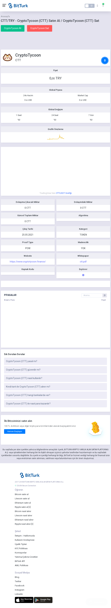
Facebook (19, 585)
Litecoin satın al (22, 498)
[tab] (55, 361)
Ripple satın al (21, 507)
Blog (17, 577)
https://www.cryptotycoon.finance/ (28, 261)
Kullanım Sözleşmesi (24, 540)
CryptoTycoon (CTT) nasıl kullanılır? (24, 378)
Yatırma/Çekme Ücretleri (26, 557)
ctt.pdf (83, 261)
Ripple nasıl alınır (23, 524)
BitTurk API (20, 561)
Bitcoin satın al (22, 494)
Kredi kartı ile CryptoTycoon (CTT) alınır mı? (28, 386)
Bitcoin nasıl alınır (23, 511)
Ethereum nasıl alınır (24, 520)
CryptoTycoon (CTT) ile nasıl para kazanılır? (28, 403)
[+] (30, 507)
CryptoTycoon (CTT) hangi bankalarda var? (28, 395)
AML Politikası (21, 565)
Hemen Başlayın (14, 431)
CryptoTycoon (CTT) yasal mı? (21, 361)
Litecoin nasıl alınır (23, 515)
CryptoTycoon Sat (39, 28)
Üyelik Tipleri (21, 544)
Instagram (19, 590)
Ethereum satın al (23, 503)
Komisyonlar (21, 552)
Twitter (18, 581)
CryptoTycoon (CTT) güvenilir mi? (23, 369)
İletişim (18, 535)
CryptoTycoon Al (12, 28)
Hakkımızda (29, 535)
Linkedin (19, 594)
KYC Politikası (21, 548)
